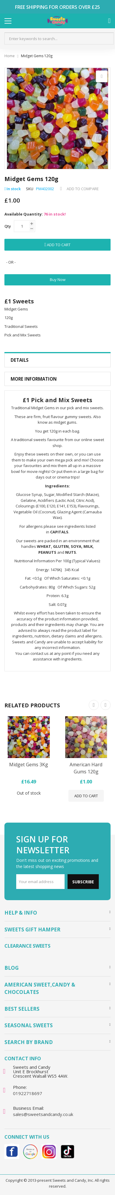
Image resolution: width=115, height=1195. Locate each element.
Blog (11, 967)
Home (9, 55)
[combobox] (59, 39)
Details (20, 360)
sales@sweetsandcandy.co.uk (43, 1114)
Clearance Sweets (27, 946)
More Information (34, 379)
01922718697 (27, 1093)
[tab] (57, 360)
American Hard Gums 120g (86, 768)
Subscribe (83, 882)
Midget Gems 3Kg (28, 764)
